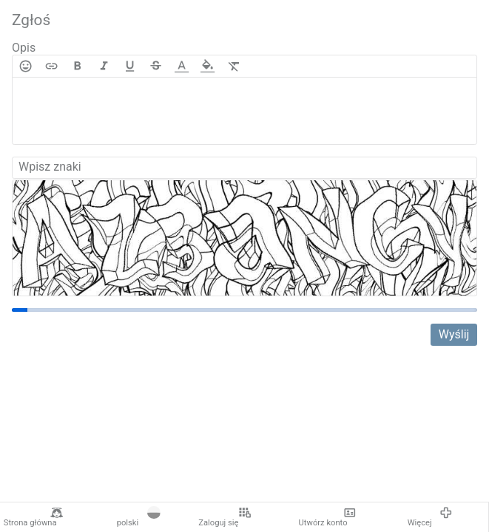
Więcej (430, 517)
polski (139, 517)
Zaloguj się (225, 517)
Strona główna (33, 517)
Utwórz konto (328, 517)
